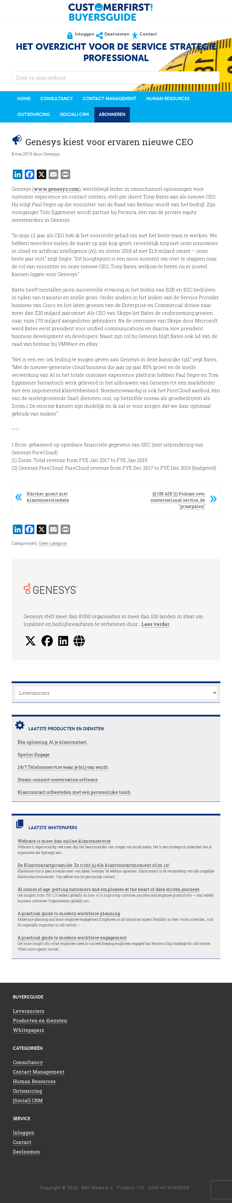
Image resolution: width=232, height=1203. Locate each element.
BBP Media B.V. (97, 1187)
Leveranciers (28, 1011)
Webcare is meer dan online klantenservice (64, 841)
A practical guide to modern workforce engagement (72, 937)
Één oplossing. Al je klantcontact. (52, 742)
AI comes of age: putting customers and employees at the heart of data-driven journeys (108, 889)
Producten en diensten (40, 1020)
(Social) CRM (28, 1100)
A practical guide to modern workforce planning (69, 913)
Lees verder (155, 624)
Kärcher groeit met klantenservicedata (48, 497)
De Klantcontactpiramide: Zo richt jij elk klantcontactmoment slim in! (93, 865)
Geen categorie (53, 543)
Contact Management (38, 1072)
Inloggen (23, 1132)
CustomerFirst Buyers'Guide (116, 12)
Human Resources (34, 1081)
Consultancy (28, 1062)
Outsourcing (27, 1091)
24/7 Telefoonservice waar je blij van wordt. (63, 767)
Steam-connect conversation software (58, 779)
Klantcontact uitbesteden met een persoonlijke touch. (74, 792)
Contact (22, 1142)
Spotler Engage (34, 754)
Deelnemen (26, 1151)
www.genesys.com (56, 189)
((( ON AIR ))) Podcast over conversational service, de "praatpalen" (177, 500)
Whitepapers (28, 1030)
